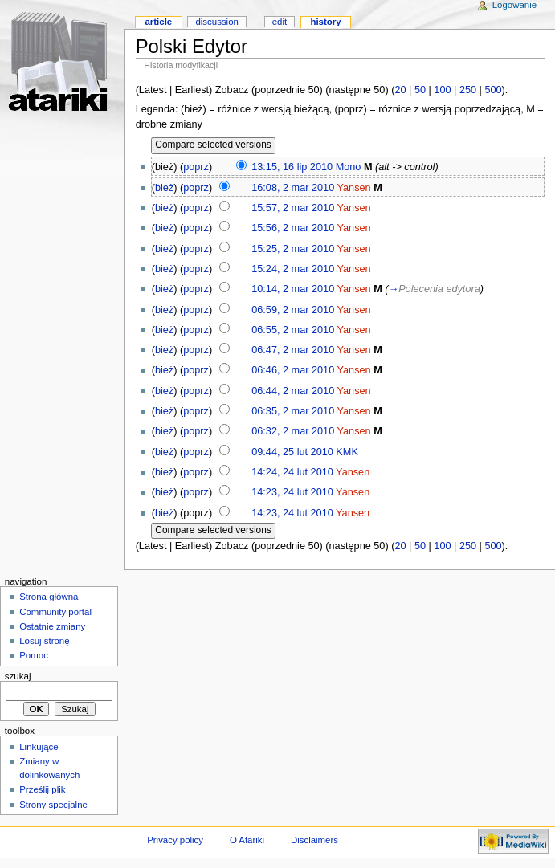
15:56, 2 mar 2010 (292, 228)
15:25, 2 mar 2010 (292, 249)
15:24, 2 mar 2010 (292, 269)
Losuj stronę (44, 641)
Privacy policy (175, 840)
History (325, 21)
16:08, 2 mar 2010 (292, 188)
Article (158, 21)
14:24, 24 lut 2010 (292, 472)
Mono (348, 167)
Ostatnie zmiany (52, 626)
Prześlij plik (42, 789)
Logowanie (514, 5)
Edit (279, 21)
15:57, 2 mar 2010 (292, 208)
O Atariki (247, 840)
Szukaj (18, 676)
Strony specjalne (53, 804)
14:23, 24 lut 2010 (292, 492)
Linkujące (38, 747)
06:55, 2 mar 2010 (292, 330)
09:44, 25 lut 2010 (292, 452)
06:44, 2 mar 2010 (292, 391)
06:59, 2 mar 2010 (292, 310)
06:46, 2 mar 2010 (292, 370)
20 (400, 90)
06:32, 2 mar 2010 (292, 431)
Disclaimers (314, 840)
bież (164, 188)
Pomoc (33, 655)
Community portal (55, 612)
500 (492, 90)
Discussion (216, 21)
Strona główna (48, 596)
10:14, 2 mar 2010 (292, 289)
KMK (347, 452)
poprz (196, 167)
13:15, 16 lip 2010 (292, 167)
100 (442, 90)
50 (420, 90)
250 (467, 90)
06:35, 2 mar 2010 (292, 411)
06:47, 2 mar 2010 (292, 350)
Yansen (354, 188)
